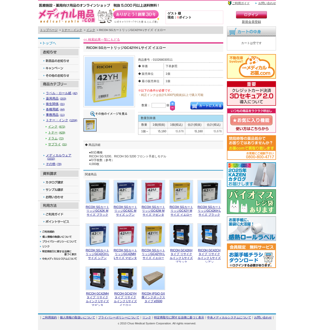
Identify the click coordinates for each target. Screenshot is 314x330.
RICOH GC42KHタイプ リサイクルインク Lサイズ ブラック (181, 256)
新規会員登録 (251, 22)
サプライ (57, 144)
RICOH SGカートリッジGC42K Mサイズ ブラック (97, 210)
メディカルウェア (58, 156)
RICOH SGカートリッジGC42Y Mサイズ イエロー (181, 210)
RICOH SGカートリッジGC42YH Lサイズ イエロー (153, 254)
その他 (54, 164)
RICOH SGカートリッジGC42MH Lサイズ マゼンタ (125, 254)
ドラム (56, 138)
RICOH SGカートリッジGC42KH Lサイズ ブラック (209, 210)
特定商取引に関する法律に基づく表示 (179, 317)
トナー (56, 132)
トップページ (49, 30)
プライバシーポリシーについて (118, 317)
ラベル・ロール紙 (62, 93)
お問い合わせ (267, 3)
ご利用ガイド (241, 3)
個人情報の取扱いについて (77, 317)
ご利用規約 (49, 317)
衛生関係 (55, 104)
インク (90, 30)
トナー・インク (72, 30)
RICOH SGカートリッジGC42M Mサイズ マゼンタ (153, 210)
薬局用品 (56, 98)
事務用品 (55, 115)
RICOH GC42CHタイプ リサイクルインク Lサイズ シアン (209, 256)
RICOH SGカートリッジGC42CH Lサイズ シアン (97, 254)
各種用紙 (55, 109)
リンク (146, 317)
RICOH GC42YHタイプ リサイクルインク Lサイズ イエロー (125, 299)
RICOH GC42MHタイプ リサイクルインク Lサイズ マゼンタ (97, 299)
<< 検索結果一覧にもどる (101, 39)
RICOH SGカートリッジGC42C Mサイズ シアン (125, 210)
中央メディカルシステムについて (229, 317)
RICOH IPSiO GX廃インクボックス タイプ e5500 (153, 297)
